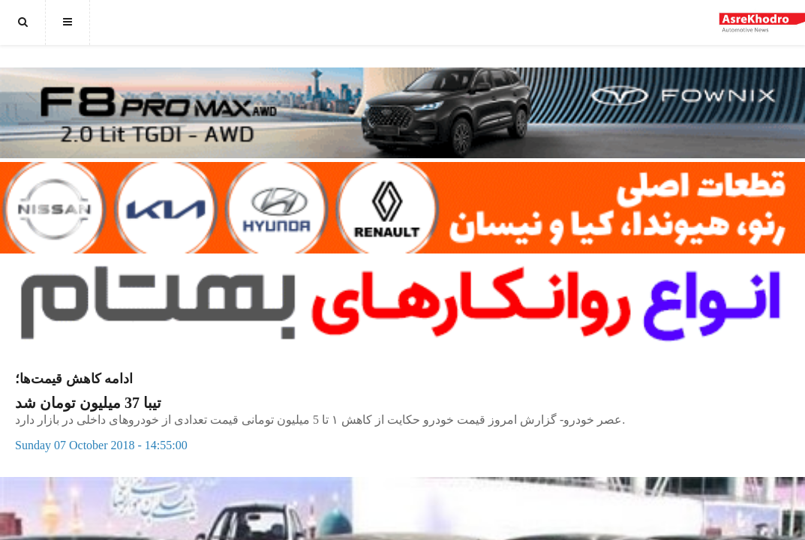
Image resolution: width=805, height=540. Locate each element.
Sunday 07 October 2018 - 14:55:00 (101, 445)
